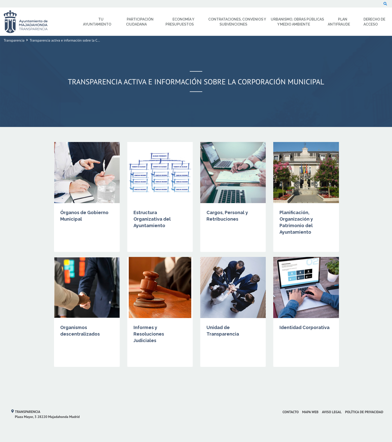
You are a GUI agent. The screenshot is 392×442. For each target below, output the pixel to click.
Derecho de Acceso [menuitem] (374, 21)
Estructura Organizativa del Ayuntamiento (152, 219)
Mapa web (310, 412)
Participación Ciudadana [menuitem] (140, 21)
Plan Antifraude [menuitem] (339, 21)
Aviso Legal (332, 412)
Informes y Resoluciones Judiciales (149, 334)
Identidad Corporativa (305, 327)
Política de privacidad (364, 412)
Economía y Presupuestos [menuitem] (180, 21)
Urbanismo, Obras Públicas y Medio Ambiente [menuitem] (297, 21)
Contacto (290, 412)
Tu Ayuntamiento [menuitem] (97, 21)
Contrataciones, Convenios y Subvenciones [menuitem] (237, 21)
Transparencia (14, 40)
